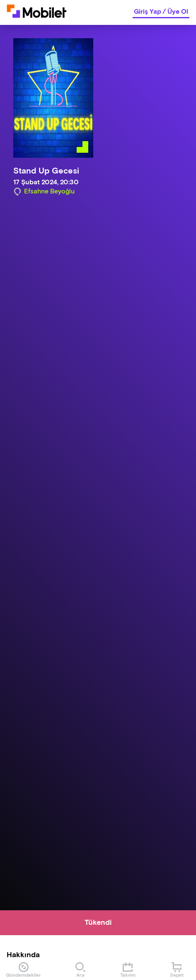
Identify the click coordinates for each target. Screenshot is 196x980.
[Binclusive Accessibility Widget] (18, 954)
